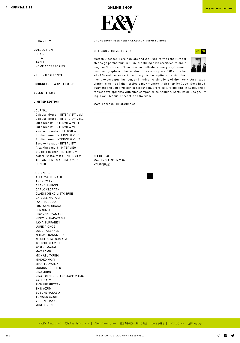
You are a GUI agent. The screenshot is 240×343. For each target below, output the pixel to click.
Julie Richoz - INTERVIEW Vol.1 (57, 122)
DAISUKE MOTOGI (48, 197)
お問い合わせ (195, 323)
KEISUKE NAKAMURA (50, 234)
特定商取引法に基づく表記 (133, 323)
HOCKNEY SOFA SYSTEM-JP (54, 84)
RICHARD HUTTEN (48, 284)
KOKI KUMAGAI (46, 247)
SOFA (39, 58)
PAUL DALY (43, 280)
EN (203, 51)
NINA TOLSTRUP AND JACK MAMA (60, 276)
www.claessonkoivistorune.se (115, 103)
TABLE (40, 62)
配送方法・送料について (77, 323)
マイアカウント (176, 323)
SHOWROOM (42, 41)
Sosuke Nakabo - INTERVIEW (56, 143)
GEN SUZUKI (44, 210)
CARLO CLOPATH (47, 189)
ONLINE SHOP (102, 40)
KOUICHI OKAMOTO (49, 243)
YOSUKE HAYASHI (48, 300)
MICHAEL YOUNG (47, 255)
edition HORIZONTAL (49, 75)
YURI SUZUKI (44, 305)
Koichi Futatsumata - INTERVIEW (59, 155)
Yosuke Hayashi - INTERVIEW (56, 131)
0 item (228, 8)
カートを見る (157, 323)
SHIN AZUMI (44, 288)
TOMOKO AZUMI (47, 296)
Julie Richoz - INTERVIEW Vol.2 (57, 127)
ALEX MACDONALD (49, 177)
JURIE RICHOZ (46, 226)
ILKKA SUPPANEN (48, 222)
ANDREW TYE (45, 181)
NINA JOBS (43, 272)
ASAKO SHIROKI (47, 185)
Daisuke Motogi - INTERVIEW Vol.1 (60, 114)
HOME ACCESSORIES (50, 66)
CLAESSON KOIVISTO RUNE (148, 40)
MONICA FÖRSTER (48, 267)
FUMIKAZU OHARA (49, 206)
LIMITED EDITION (46, 101)
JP (198, 51)
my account (213, 8)
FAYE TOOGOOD (47, 201)
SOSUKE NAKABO (48, 292)
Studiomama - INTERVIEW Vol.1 (58, 135)
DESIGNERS (120, 40)
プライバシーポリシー (105, 323)
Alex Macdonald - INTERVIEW (56, 147)
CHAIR (40, 54)
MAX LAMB (43, 251)
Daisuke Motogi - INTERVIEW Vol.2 (60, 118)
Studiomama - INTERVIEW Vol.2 (58, 139)
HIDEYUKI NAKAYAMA (51, 218)
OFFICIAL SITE (21, 7)
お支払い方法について (49, 323)
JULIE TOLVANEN (47, 230)
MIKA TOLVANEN (47, 263)
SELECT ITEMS (45, 92)
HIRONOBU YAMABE (50, 214)
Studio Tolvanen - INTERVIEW (56, 151)
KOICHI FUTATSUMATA (51, 239)
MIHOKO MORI (45, 259)
